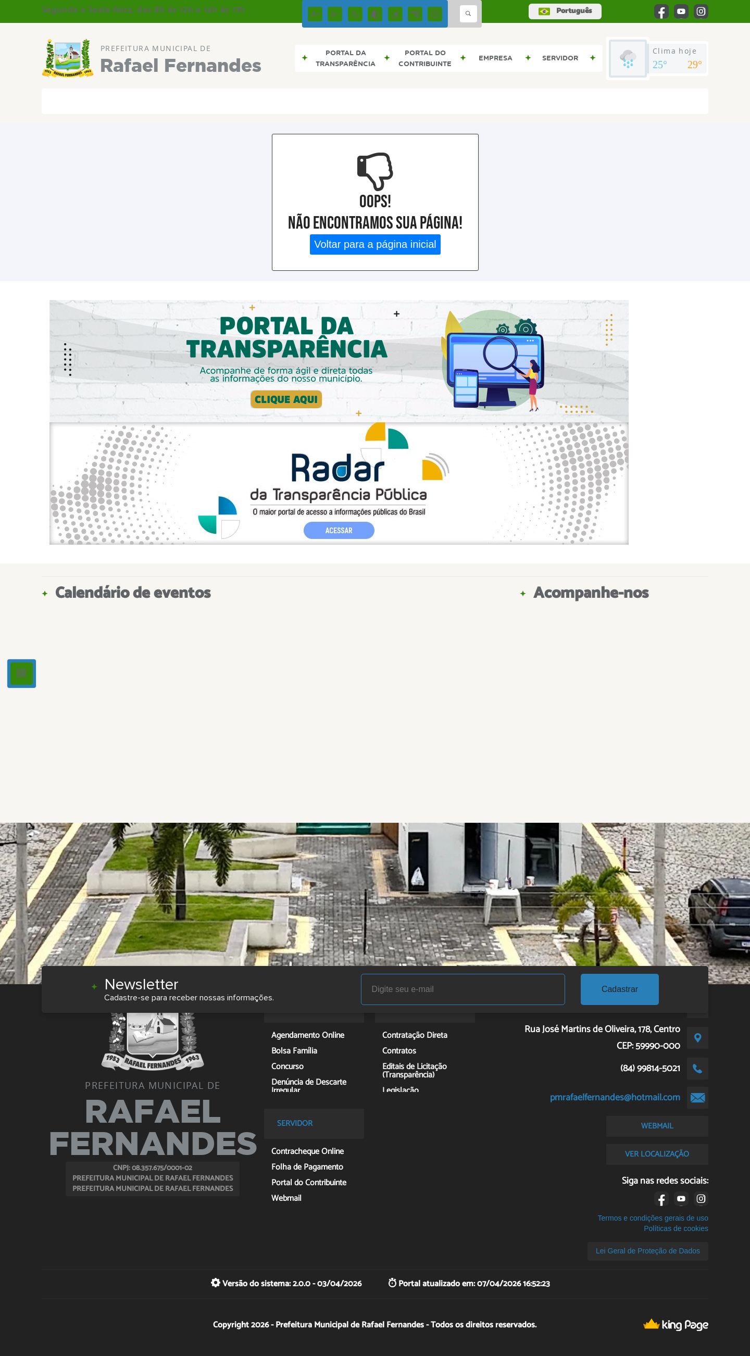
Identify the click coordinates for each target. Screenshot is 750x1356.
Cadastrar (620, 989)
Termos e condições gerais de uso (653, 1218)
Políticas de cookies (676, 1228)
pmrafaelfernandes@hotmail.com (615, 1098)
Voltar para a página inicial (375, 244)
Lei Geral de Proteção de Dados (648, 1251)
